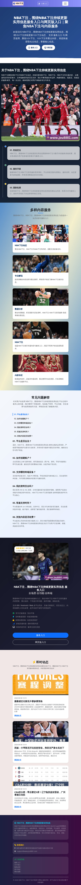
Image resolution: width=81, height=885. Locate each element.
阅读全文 (17, 715)
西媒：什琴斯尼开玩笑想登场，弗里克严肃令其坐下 (39, 747)
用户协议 (17, 869)
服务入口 (33, 47)
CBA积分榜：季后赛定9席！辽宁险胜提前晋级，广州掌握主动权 (39, 793)
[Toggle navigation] (65, 3)
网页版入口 (40, 642)
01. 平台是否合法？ (21, 414)
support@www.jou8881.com (27, 851)
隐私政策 (17, 867)
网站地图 (17, 872)
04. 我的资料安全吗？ (22, 427)
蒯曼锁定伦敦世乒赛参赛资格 (28, 701)
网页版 (48, 47)
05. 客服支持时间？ (21, 431)
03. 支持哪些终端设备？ (23, 423)
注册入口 (42, 3)
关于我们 (17, 865)
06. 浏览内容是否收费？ (23, 436)
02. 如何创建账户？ (21, 418)
